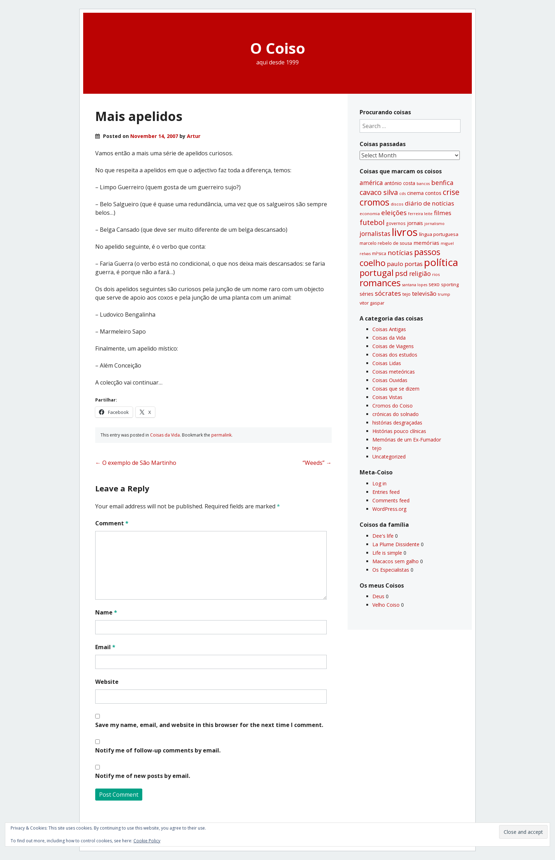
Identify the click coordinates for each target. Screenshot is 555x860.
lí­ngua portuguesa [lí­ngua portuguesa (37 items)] (438, 234)
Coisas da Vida (165, 435)
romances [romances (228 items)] (380, 283)
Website (107, 682)
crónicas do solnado (395, 414)
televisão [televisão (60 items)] (424, 293)
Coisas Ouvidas (389, 380)
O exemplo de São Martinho (135, 463)
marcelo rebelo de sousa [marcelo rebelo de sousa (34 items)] (386, 243)
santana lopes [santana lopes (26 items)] (414, 284)
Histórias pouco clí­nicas (399, 431)
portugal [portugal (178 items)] (377, 272)
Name (106, 612)
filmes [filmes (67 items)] (442, 213)
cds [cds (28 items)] (402, 193)
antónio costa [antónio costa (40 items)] (399, 183)
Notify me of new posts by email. (142, 776)
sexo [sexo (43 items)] (434, 284)
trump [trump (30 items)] (444, 294)
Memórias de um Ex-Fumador (406, 439)
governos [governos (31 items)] (396, 223)
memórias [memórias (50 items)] (426, 242)
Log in (379, 483)
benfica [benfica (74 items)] (442, 182)
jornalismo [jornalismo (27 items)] (434, 223)
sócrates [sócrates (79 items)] (388, 293)
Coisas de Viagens (393, 346)
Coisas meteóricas (393, 371)
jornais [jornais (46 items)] (415, 222)
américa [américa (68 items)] (371, 183)
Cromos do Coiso (392, 405)
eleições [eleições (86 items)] (394, 212)
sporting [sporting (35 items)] (450, 284)
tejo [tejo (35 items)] (406, 294)
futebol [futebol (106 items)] (372, 222)
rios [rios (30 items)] (436, 274)
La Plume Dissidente (395, 544)
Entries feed (386, 492)
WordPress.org (389, 509)
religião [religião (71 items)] (420, 273)
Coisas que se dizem (395, 388)
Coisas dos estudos (394, 354)
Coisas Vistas (387, 397)
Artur (193, 136)
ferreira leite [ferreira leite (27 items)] (420, 213)
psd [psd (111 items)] (401, 273)
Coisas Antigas (389, 329)
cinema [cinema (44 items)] (415, 193)
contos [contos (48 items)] (433, 192)
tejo (377, 448)
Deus (378, 596)
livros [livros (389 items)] (405, 232)
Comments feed (391, 500)
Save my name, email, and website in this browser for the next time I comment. (209, 725)
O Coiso (277, 48)
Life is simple (387, 552)
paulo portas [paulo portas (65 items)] (405, 264)
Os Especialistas (390, 569)
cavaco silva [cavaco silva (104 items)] (379, 192)
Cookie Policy (146, 841)
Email (105, 647)
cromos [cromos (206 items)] (374, 202)
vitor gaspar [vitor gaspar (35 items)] (372, 303)
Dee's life (383, 535)
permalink (221, 435)
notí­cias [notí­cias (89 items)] (400, 252)
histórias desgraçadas (397, 422)
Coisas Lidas (386, 363)
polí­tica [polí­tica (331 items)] (441, 262)
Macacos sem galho (395, 561)
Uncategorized (389, 456)
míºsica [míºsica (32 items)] (379, 253)
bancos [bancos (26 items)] (423, 183)
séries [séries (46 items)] (366, 293)
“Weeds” (317, 463)
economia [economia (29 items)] (370, 213)
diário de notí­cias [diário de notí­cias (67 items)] (429, 203)
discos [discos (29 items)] (397, 204)
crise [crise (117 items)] (451, 192)
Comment (111, 523)
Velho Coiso (386, 604)
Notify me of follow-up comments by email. (158, 750)
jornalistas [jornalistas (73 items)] (375, 233)
